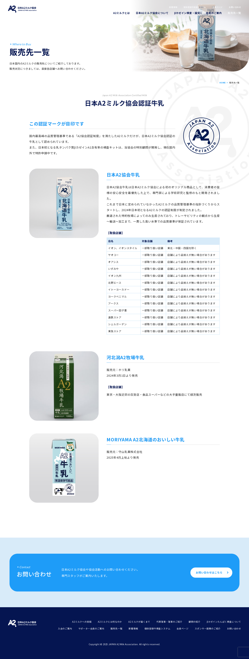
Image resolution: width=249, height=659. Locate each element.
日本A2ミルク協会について (152, 13)
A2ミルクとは (121, 13)
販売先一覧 (234, 13)
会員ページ (217, 7)
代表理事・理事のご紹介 (169, 621)
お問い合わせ (235, 7)
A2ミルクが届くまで (139, 621)
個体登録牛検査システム (195, 7)
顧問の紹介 (194, 621)
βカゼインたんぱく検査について (224, 621)
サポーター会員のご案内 (91, 628)
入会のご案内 (65, 628)
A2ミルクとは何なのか (110, 621)
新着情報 (173, 7)
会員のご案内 (214, 13)
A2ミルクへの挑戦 (81, 621)
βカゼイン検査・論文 (187, 13)
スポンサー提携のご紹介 (208, 628)
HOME (222, 82)
